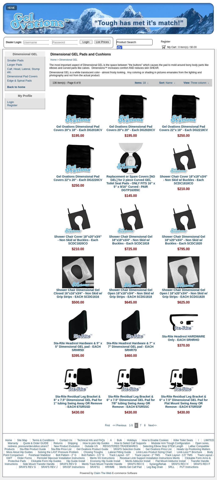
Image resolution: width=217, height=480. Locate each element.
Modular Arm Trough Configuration (170, 443)
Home (53, 59)
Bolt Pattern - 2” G (66, 455)
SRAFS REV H (179, 464)
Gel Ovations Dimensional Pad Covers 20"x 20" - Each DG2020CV (131, 128)
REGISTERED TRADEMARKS (120, 446)
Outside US (91, 446)
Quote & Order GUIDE (35, 443)
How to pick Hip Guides (96, 443)
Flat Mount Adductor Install (171, 461)
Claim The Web (102, 473)
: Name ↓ (167, 82)
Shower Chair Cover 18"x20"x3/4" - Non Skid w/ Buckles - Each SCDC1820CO (78, 240)
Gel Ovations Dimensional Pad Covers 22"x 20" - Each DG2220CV (78, 178)
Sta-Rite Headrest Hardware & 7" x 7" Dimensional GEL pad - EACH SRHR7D (131, 347)
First (107, 425)
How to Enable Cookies (155, 440)
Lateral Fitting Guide (119, 452)
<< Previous (119, 425)
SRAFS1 (95, 467)
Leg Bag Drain (155, 467)
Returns (58, 443)
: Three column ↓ (196, 82)
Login (10, 102)
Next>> (152, 425)
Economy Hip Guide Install (105, 461)
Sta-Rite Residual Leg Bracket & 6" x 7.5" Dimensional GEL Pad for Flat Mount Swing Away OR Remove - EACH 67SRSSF (183, 401)
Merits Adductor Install (137, 461)
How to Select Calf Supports (130, 443)
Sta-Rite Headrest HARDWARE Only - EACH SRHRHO (183, 338)
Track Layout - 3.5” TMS (178, 455)
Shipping (73, 443)
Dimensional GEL (68, 59)
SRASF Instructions (74, 467)
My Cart (171, 47)
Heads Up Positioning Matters (193, 449)
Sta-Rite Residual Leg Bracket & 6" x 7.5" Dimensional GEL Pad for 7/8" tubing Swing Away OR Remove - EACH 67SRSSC (131, 401)
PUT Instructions (189, 467)
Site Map (22, 440)
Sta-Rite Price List (61, 449)
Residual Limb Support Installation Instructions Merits (150, 458)
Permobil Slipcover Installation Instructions (61, 458)
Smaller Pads (15, 60)
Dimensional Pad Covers (22, 76)
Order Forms (24, 458)
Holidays (132, 440)
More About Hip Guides (19, 452)
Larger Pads (14, 64)
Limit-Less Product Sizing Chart (154, 452)
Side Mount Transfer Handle (38, 464)
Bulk (119, 440)
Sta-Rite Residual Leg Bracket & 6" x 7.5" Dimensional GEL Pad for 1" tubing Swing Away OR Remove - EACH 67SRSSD (78, 401)
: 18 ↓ (141, 82)
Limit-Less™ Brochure (189, 452)
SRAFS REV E (135, 464)
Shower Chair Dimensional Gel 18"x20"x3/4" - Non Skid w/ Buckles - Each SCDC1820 (183, 240)
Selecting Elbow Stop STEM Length (163, 446)
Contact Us (66, 440)
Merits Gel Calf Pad (131, 467)
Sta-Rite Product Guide (33, 449)
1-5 (131, 425)
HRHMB (109, 467)
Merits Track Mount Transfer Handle (102, 464)
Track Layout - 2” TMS (147, 455)
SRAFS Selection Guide (126, 449)
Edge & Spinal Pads (19, 80)
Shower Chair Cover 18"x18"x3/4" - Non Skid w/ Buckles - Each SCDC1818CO (183, 180)
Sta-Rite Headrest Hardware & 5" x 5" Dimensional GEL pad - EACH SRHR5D (78, 347)
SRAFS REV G (27, 467)
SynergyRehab (157, 464)
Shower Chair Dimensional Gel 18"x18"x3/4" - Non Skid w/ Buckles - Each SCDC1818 (130, 240)
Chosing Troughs (93, 452)
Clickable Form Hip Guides (46, 461)
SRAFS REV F (201, 464)
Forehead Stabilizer (40, 455)
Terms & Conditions (43, 440)
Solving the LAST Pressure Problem (58, 452)
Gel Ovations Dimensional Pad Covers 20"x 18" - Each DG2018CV (78, 128)
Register (165, 41)
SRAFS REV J (49, 467)
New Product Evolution (66, 446)
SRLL (171, 467)
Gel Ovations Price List (158, 449)
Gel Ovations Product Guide (92, 449)
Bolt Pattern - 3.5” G (93, 455)
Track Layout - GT (119, 455)
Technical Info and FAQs (91, 440)
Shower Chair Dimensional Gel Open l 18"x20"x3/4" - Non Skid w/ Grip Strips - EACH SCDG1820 (183, 293)
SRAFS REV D (68, 464)
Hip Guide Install (75, 461)
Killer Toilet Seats (183, 440)
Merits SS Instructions (102, 458)
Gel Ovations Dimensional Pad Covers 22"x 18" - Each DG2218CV (183, 128)
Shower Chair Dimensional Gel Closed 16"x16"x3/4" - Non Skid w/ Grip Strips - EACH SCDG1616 (78, 293)
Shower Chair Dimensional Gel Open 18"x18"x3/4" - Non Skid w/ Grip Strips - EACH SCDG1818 (131, 293)
